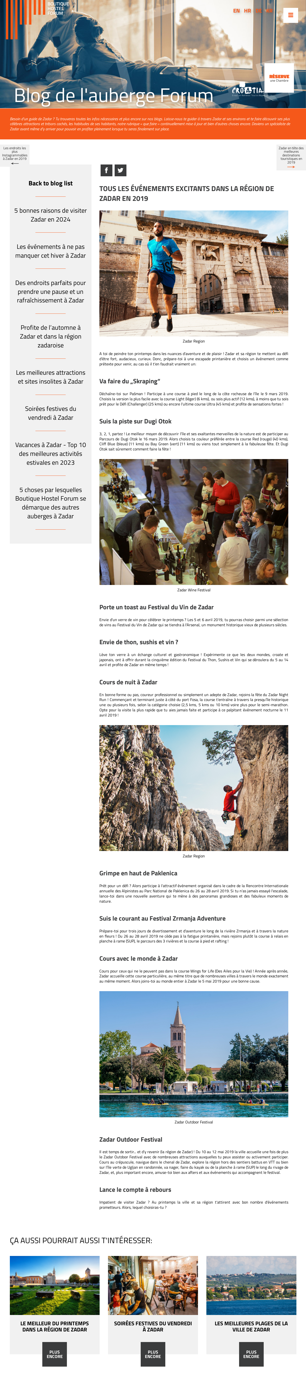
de (259, 10)
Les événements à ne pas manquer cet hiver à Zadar (50, 251)
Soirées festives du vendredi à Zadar (50, 413)
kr (269, 10)
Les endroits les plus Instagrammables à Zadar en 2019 (15, 153)
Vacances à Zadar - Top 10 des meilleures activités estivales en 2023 (50, 453)
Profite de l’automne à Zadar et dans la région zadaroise (50, 336)
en (236, 10)
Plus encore (55, 1354)
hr (247, 10)
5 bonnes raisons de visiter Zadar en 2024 (50, 215)
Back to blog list (51, 183)
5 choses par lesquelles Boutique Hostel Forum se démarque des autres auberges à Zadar (50, 503)
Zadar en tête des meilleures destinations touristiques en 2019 (291, 155)
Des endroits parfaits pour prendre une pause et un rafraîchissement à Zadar (50, 291)
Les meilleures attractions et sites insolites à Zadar (50, 377)
